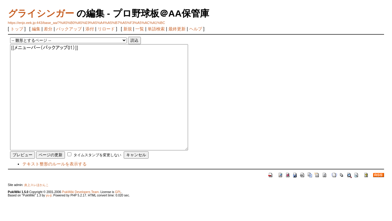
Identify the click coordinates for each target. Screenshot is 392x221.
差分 (48, 28)
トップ (16, 28)
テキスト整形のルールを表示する (54, 163)
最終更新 (177, 28)
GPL (118, 192)
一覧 (139, 28)
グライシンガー (41, 13)
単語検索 (156, 28)
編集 (36, 28)
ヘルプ (195, 28)
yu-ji (48, 195)
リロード (106, 28)
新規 (127, 28)
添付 (89, 28)
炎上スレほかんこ (36, 185)
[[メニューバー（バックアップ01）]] (99, 97)
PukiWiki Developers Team (80, 192)
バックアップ (69, 28)
